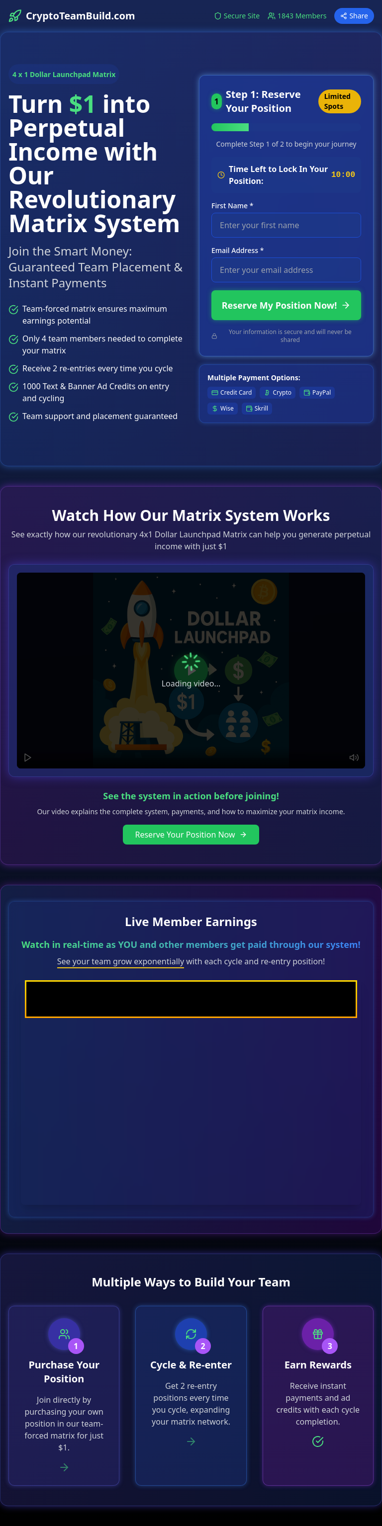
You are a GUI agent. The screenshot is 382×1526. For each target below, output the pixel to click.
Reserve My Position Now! (286, 305)
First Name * (232, 205)
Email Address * (237, 250)
